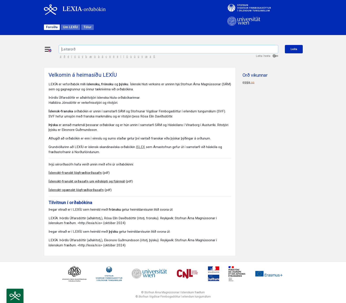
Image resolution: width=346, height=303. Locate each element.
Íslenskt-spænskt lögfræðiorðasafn (76, 190)
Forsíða (52, 27)
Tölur (87, 27)
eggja (248, 82)
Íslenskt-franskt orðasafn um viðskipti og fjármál (87, 181)
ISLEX (140, 147)
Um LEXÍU (70, 27)
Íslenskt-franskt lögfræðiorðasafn (75, 173)
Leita (294, 49)
